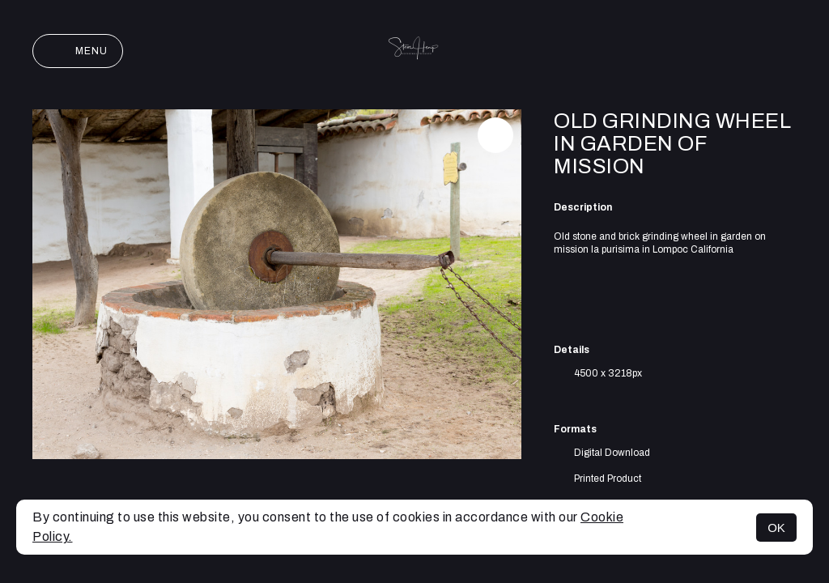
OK (776, 527)
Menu (78, 51)
